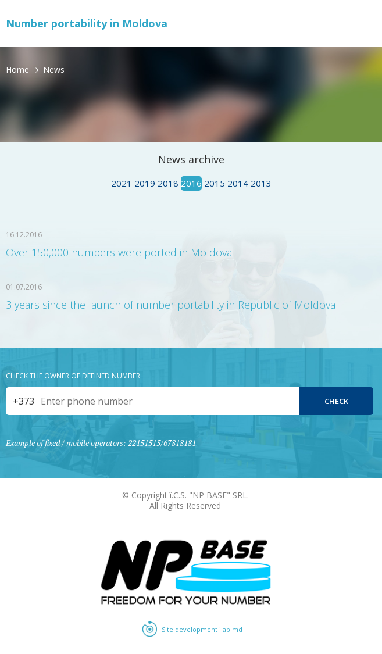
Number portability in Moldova (86, 23)
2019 (144, 183)
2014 (237, 183)
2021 (121, 183)
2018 (168, 183)
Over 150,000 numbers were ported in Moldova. (120, 252)
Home (17, 69)
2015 (214, 183)
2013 (261, 183)
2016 (191, 183)
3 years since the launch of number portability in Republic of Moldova (170, 305)
